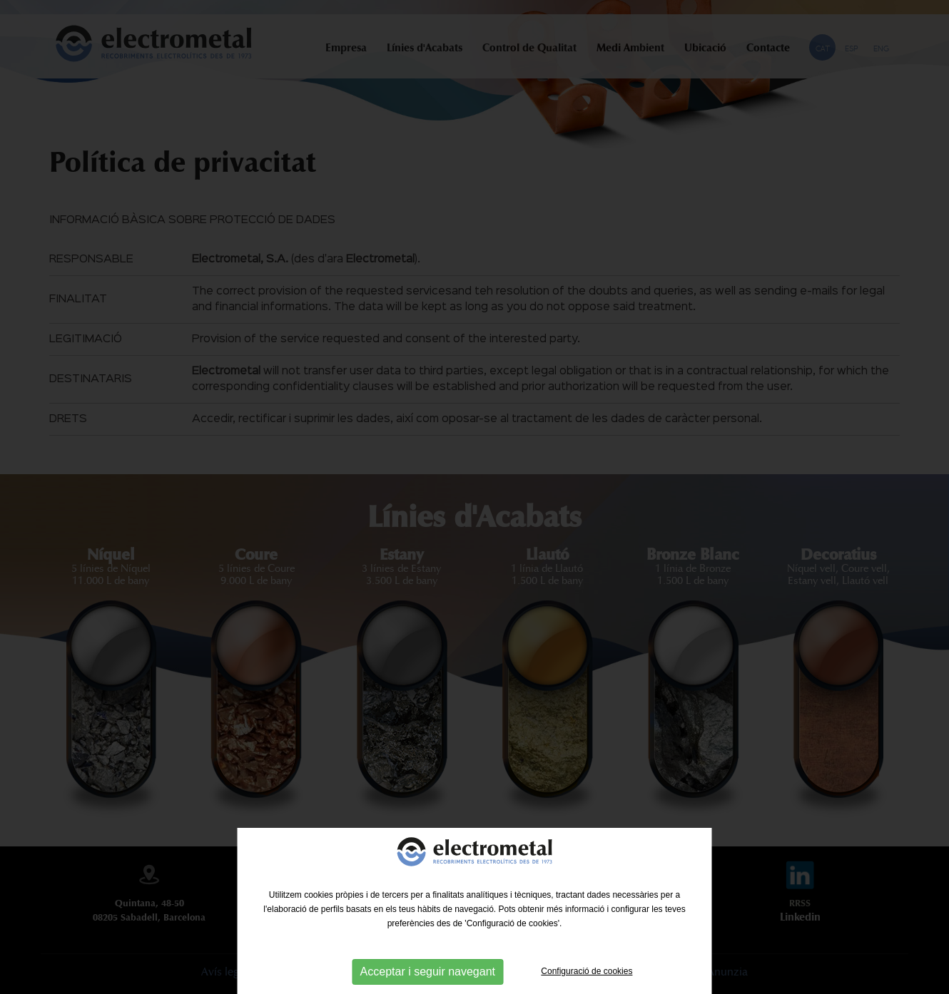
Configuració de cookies (586, 971)
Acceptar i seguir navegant (427, 971)
